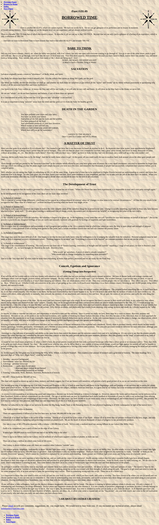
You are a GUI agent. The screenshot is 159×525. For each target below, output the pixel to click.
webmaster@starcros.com (12, 508)
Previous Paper (10, 2)
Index (6, 6)
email (11, 506)
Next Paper (8, 9)
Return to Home (11, 4)
